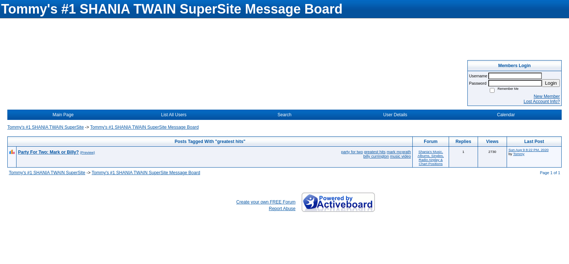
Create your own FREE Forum (265, 202)
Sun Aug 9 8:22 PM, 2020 (528, 150)
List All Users (173, 114)
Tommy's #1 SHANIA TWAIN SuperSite (45, 127)
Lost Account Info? (542, 101)
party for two (352, 152)
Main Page (62, 114)
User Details (395, 114)
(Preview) (87, 152)
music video (400, 156)
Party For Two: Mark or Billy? (48, 152)
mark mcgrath (399, 152)
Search (284, 114)
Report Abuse (282, 208)
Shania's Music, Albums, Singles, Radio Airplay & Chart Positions (430, 158)
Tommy (519, 154)
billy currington (376, 156)
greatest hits (375, 152)
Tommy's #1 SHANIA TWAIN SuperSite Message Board (144, 127)
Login (551, 83)
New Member (547, 96)
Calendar (506, 114)
